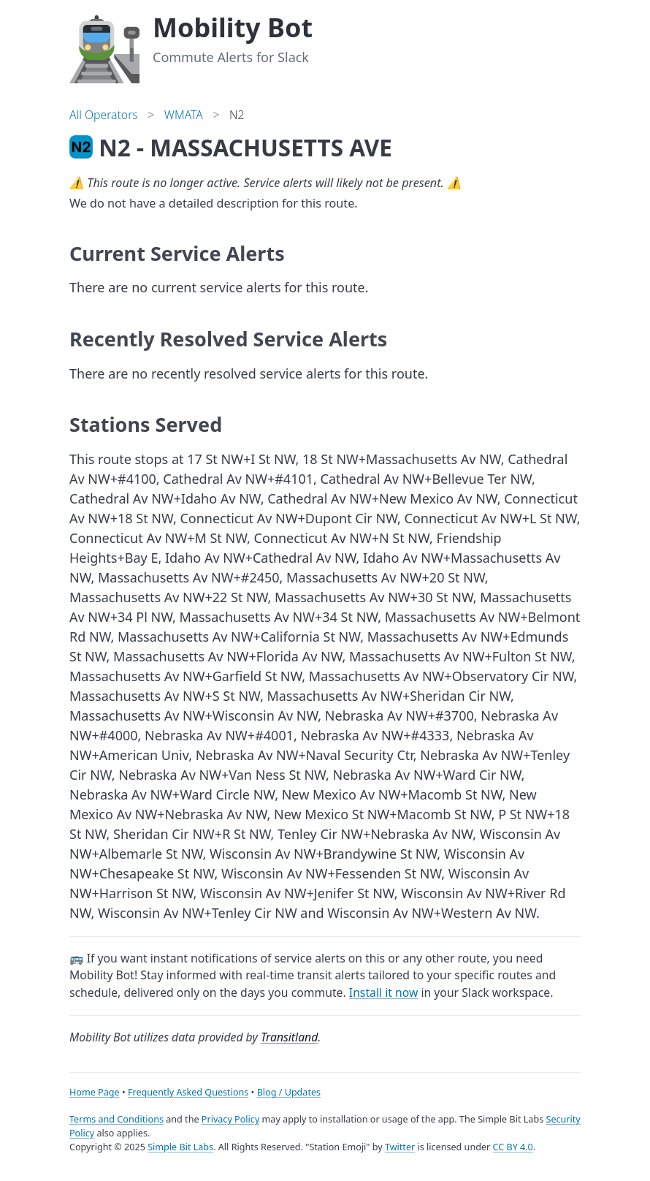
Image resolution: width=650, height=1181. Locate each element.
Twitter (400, 1147)
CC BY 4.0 (513, 1147)
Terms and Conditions (116, 1119)
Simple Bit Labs (180, 1147)
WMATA (183, 115)
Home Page (94, 1092)
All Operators (103, 115)
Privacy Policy (230, 1119)
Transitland (289, 1037)
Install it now (383, 992)
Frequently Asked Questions (188, 1092)
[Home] (104, 47)
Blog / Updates (289, 1092)
